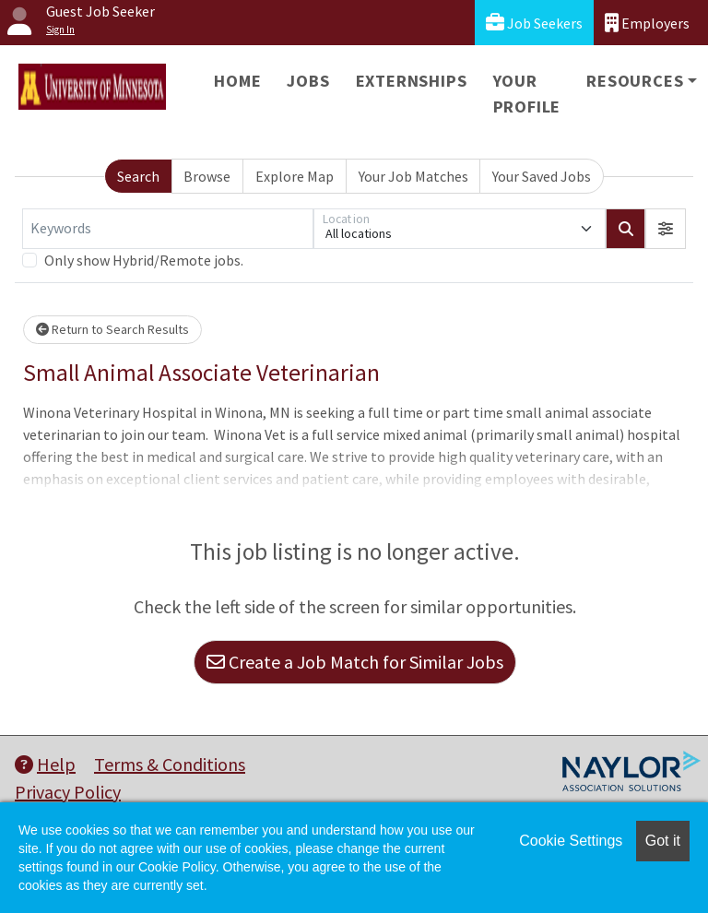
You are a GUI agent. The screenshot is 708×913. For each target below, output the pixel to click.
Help (45, 764)
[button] (665, 228)
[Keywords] (167, 228)
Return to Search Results (112, 329)
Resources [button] (634, 80)
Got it (662, 840)
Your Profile (527, 93)
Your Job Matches (413, 176)
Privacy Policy (68, 791)
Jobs (308, 80)
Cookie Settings (570, 840)
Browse (206, 176)
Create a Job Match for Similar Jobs (354, 661)
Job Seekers (534, 22)
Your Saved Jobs (541, 176)
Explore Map (294, 176)
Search (138, 176)
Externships (411, 80)
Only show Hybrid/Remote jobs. (143, 260)
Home (237, 80)
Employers (647, 22)
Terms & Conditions (169, 764)
